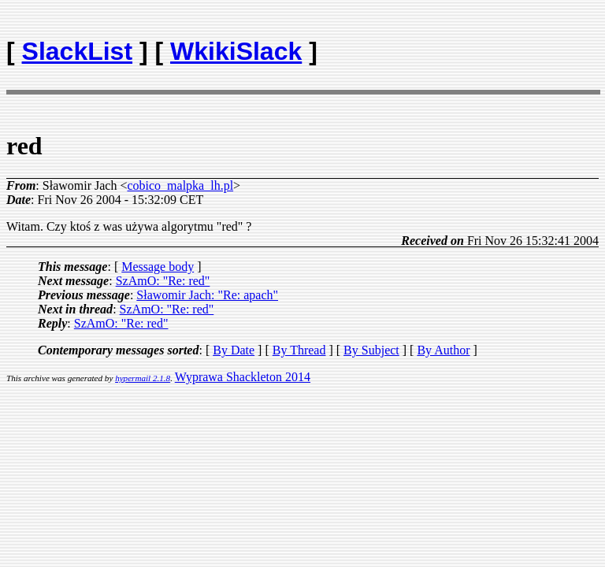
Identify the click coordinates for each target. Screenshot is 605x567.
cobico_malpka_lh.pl (180, 185)
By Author (443, 350)
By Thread (299, 350)
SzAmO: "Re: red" (163, 280)
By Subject (371, 350)
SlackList (77, 51)
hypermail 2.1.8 (142, 378)
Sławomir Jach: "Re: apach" (207, 295)
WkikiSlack (236, 51)
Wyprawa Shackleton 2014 (242, 377)
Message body (157, 266)
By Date (233, 350)
